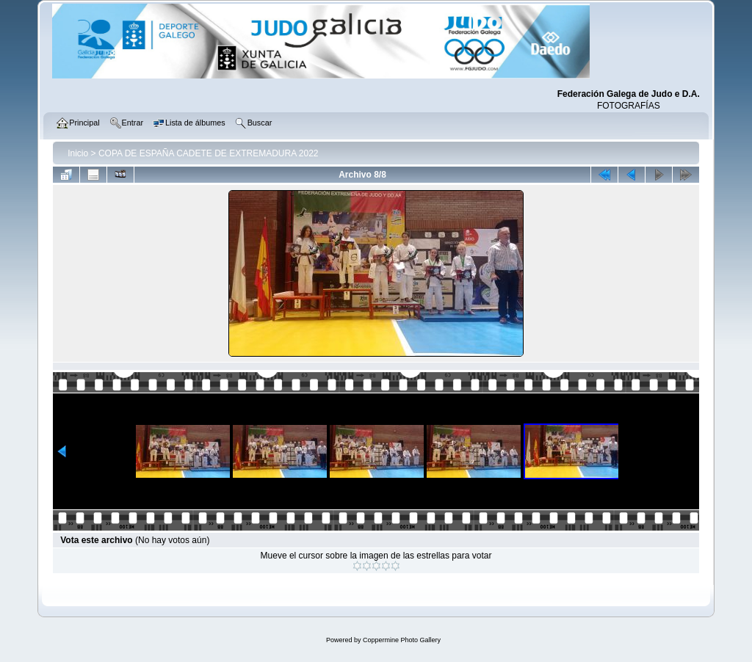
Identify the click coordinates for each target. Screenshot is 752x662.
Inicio (78, 153)
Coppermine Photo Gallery (402, 640)
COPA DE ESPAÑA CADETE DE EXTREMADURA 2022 (208, 153)
